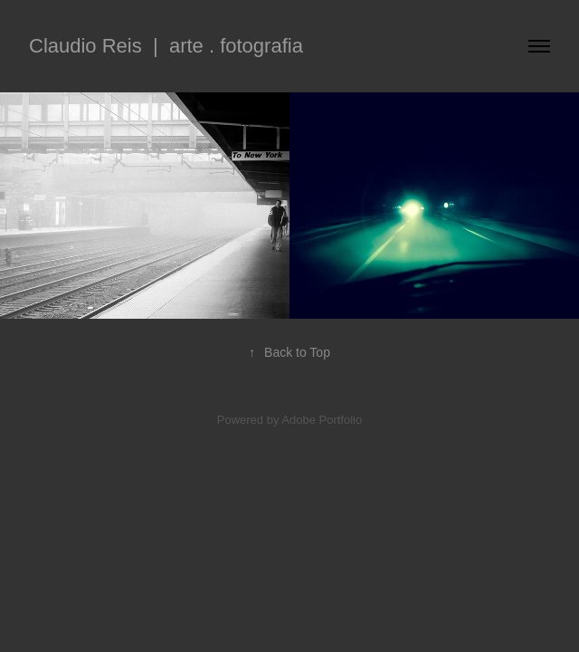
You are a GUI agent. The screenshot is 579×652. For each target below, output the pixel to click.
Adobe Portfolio (321, 420)
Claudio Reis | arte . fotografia (166, 45)
